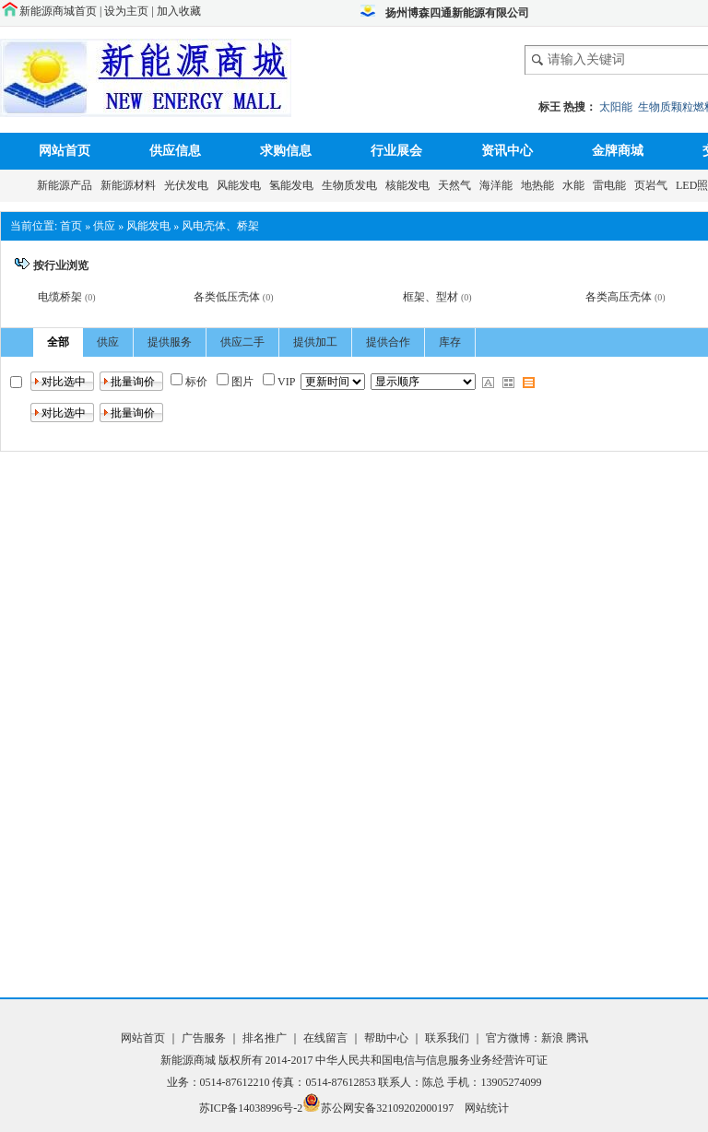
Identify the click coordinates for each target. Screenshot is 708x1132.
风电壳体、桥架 (220, 225)
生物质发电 (352, 185)
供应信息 (175, 151)
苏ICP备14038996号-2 (251, 1108)
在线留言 (324, 1038)
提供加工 (315, 342)
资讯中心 (507, 151)
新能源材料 (130, 185)
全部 (58, 342)
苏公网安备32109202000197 (378, 1108)
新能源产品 (67, 185)
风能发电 (241, 185)
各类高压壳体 (618, 296)
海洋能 (498, 185)
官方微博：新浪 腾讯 (537, 1038)
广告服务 (205, 1038)
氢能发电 (294, 185)
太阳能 (615, 106)
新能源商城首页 (58, 11)
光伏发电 (189, 185)
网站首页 (64, 151)
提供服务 (170, 342)
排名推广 (264, 1038)
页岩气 (653, 185)
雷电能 (612, 185)
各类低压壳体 (227, 296)
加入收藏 (179, 11)
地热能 (540, 185)
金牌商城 (617, 151)
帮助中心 (387, 1038)
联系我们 (447, 1038)
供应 (104, 225)
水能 (576, 185)
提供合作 (388, 342)
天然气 (457, 185)
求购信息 (286, 151)
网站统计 (487, 1108)
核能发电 (410, 185)
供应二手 (242, 342)
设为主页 (126, 11)
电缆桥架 (60, 296)
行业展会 (396, 151)
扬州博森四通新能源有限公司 (457, 12)
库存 (450, 342)
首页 (71, 225)
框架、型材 (430, 296)
